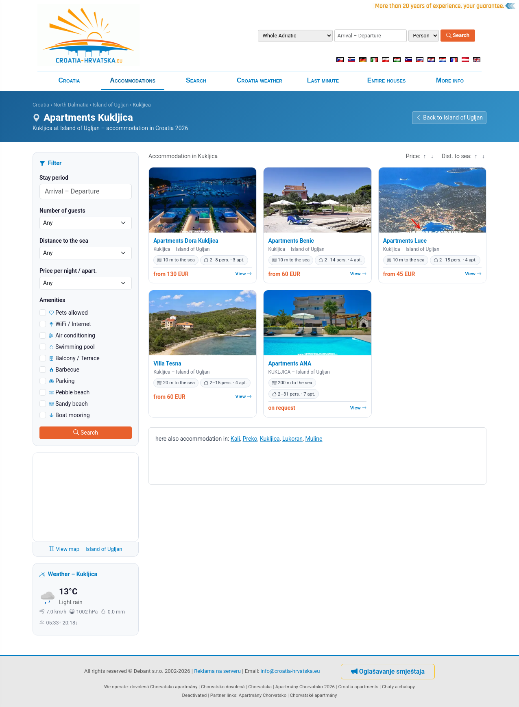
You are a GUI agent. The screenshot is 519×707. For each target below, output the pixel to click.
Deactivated (194, 695)
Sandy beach (68, 403)
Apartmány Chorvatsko (263, 695)
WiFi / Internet (70, 324)
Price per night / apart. (68, 271)
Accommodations (132, 80)
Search (457, 36)
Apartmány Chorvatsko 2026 (305, 687)
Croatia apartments (358, 687)
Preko (249, 438)
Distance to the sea (63, 240)
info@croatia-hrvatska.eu (290, 671)
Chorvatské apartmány (313, 695)
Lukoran (292, 438)
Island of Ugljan (111, 105)
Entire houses (386, 80)
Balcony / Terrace (74, 358)
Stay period (53, 177)
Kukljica (270, 438)
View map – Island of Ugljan (85, 549)
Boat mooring (69, 415)
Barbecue (64, 369)
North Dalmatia (70, 105)
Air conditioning (72, 335)
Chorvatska (260, 687)
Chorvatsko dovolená (223, 687)
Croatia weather (259, 80)
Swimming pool (72, 347)
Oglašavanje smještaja (388, 671)
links (231, 695)
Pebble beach (69, 392)
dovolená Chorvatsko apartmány (164, 687)
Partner (218, 695)
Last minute (323, 80)
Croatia (69, 80)
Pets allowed (68, 312)
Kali (235, 438)
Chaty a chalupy (398, 687)
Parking (61, 381)
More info (450, 80)
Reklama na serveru (217, 671)
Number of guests (62, 210)
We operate (116, 687)
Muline (313, 438)
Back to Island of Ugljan (449, 117)
